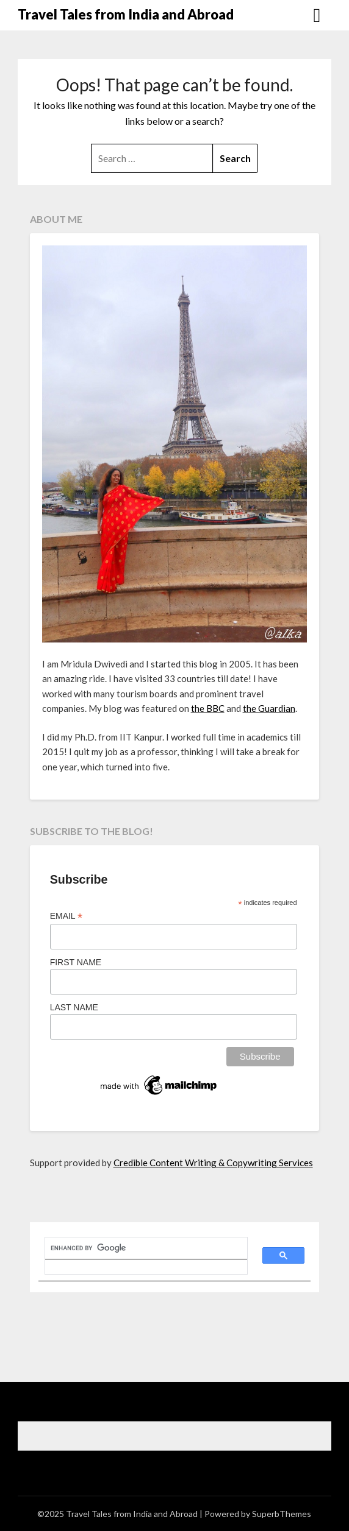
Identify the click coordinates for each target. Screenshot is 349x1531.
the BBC (208, 708)
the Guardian (269, 708)
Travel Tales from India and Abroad (126, 14)
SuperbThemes (281, 1513)
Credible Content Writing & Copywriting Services (213, 1162)
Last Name (74, 1007)
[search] (139, 1248)
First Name (76, 962)
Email (66, 916)
